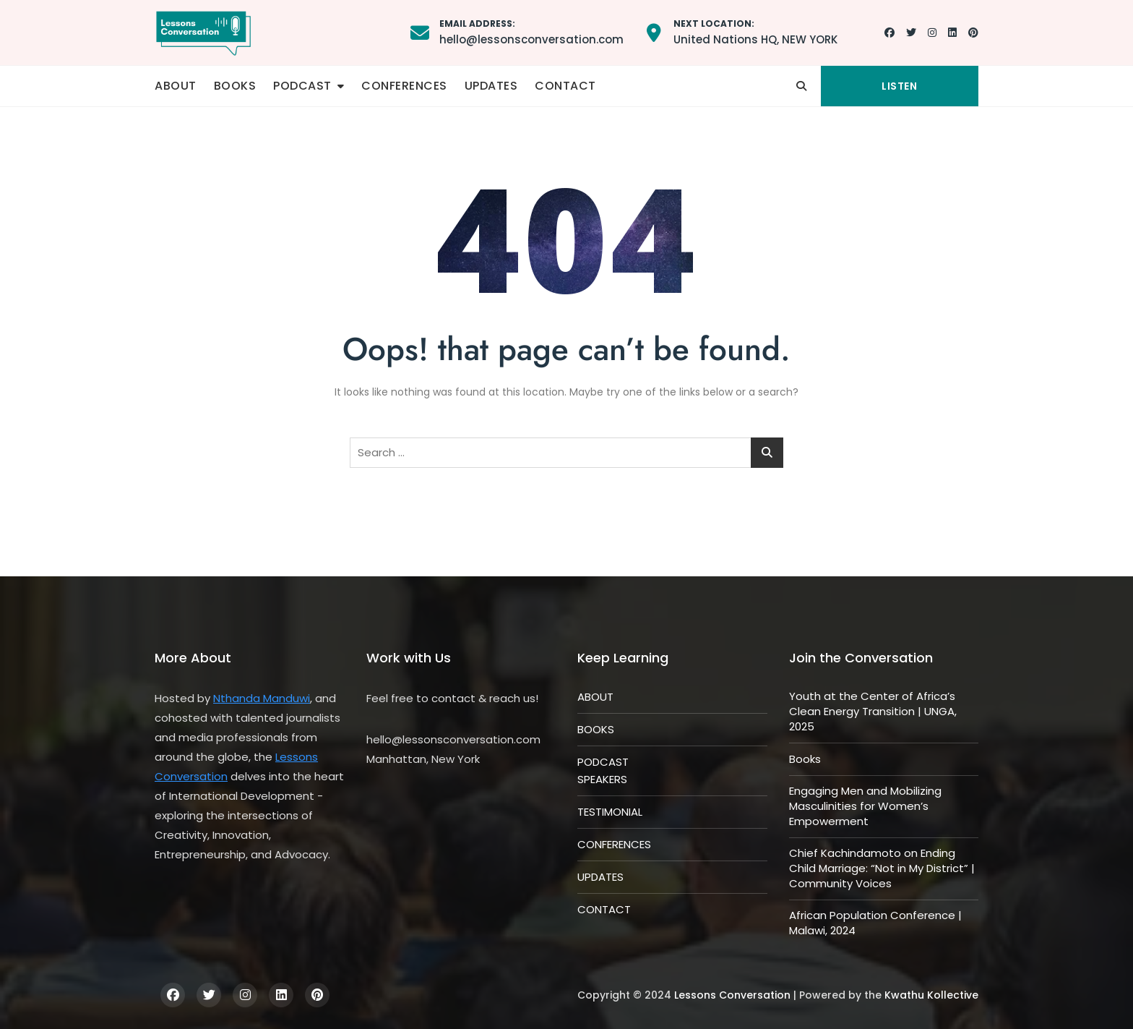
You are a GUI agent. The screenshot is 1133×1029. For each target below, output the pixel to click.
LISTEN (899, 86)
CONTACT (565, 85)
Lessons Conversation (732, 995)
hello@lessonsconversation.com (531, 31)
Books (805, 759)
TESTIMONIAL (609, 811)
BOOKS (235, 85)
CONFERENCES (404, 85)
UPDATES (491, 85)
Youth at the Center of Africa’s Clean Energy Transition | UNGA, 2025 (873, 711)
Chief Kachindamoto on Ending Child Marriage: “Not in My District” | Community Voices (882, 868)
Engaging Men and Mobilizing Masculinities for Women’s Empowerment (865, 806)
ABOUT (176, 85)
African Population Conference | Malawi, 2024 (875, 923)
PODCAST (302, 85)
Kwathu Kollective (931, 995)
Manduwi (286, 698)
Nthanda (238, 698)
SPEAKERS (602, 779)
